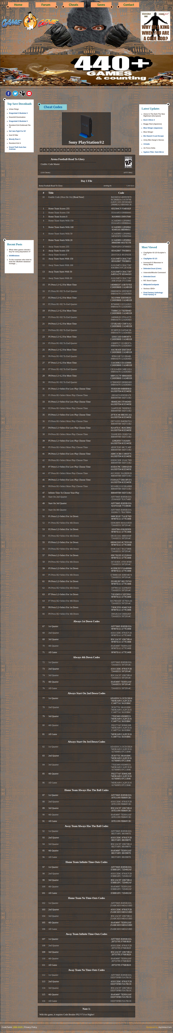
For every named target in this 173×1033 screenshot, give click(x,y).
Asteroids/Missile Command (154, 273)
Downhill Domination (17, 117)
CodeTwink (7, 1027)
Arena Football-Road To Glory (51, 186)
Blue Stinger (148, 132)
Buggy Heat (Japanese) (152, 124)
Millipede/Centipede (151, 285)
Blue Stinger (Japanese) (152, 128)
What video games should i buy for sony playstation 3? (20, 251)
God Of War (13, 135)
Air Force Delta (149, 148)
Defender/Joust (149, 277)
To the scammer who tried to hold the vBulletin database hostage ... (20, 262)
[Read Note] (78, 197)
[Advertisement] (19, 196)
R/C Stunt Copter (150, 281)
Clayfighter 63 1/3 (150, 259)
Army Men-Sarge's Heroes (153, 140)
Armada (146, 144)
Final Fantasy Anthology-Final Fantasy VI (153, 294)
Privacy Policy (30, 1027)
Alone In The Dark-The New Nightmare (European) (154, 115)
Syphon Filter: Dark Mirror (153, 152)
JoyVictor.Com (165, 1027)
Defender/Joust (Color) (152, 269)
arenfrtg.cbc (108, 186)
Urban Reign (14, 109)
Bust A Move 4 (149, 120)
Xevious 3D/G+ (149, 289)
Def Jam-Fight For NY (17, 131)
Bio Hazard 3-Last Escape (153, 136)
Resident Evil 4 (15, 143)
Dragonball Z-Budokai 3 (18, 113)
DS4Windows (14, 256)
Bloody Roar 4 (14, 139)
